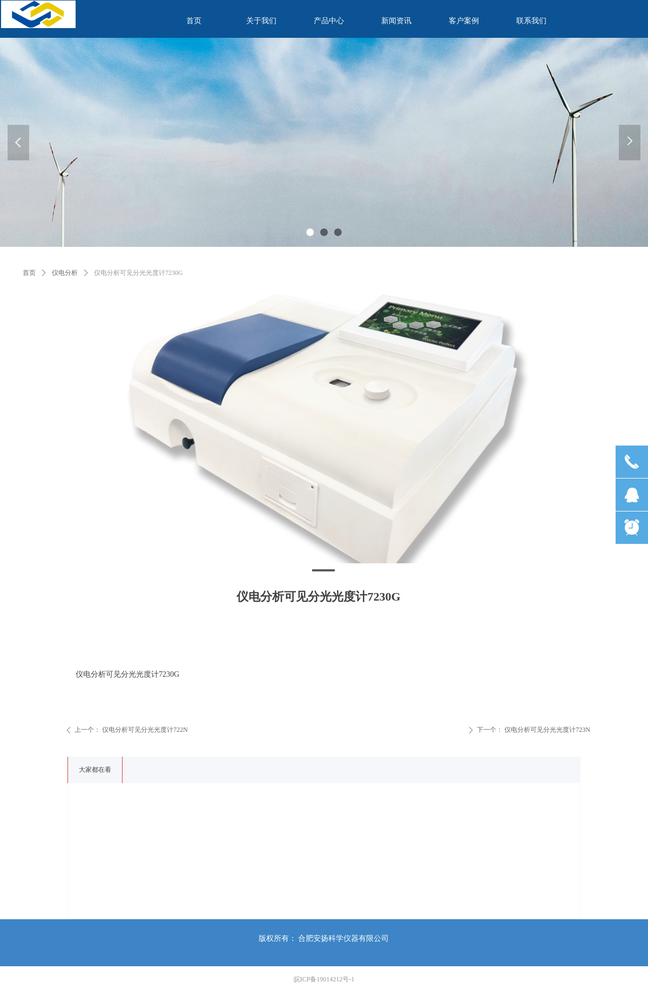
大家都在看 (95, 769)
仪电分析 (65, 273)
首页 (29, 273)
